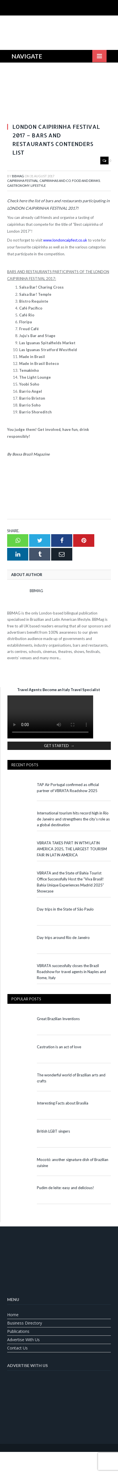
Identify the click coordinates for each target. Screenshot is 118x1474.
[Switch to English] (45, 1458)
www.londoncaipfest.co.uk (65, 240)
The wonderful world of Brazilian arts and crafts (71, 1078)
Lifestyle (38, 185)
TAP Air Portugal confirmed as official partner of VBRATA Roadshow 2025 (68, 787)
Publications (18, 1331)
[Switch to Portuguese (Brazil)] (59, 1458)
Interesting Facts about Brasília (62, 1103)
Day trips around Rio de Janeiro (63, 937)
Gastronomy (18, 185)
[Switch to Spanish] (73, 1458)
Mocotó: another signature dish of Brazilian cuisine (72, 1162)
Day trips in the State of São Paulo (65, 909)
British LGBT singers (53, 1131)
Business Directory (24, 1323)
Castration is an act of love (59, 1047)
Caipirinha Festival (22, 180)
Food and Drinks (86, 180)
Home (13, 1314)
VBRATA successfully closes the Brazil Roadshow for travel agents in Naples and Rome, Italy (71, 971)
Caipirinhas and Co (55, 180)
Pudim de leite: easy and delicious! (65, 1187)
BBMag (18, 176)
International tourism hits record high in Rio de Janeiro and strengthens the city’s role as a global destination (73, 819)
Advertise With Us (23, 1339)
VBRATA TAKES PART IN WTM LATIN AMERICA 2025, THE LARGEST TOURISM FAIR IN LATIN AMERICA (72, 849)
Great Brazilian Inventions (58, 1018)
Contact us (17, 1348)
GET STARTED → (59, 745)
